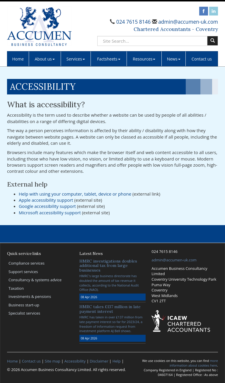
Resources (144, 59)
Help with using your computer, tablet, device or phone (75, 194)
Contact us (202, 59)
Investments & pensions (29, 296)
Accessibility (75, 361)
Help (116, 361)
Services (76, 59)
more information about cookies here (194, 363)
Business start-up (23, 305)
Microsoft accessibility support (50, 212)
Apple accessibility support (46, 200)
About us (44, 59)
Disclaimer (99, 361)
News (173, 59)
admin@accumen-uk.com (187, 21)
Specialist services (24, 313)
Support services (23, 271)
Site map (52, 361)
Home (18, 59)
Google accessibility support (47, 206)
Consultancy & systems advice (35, 279)
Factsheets (108, 59)
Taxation (16, 288)
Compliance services (26, 263)
